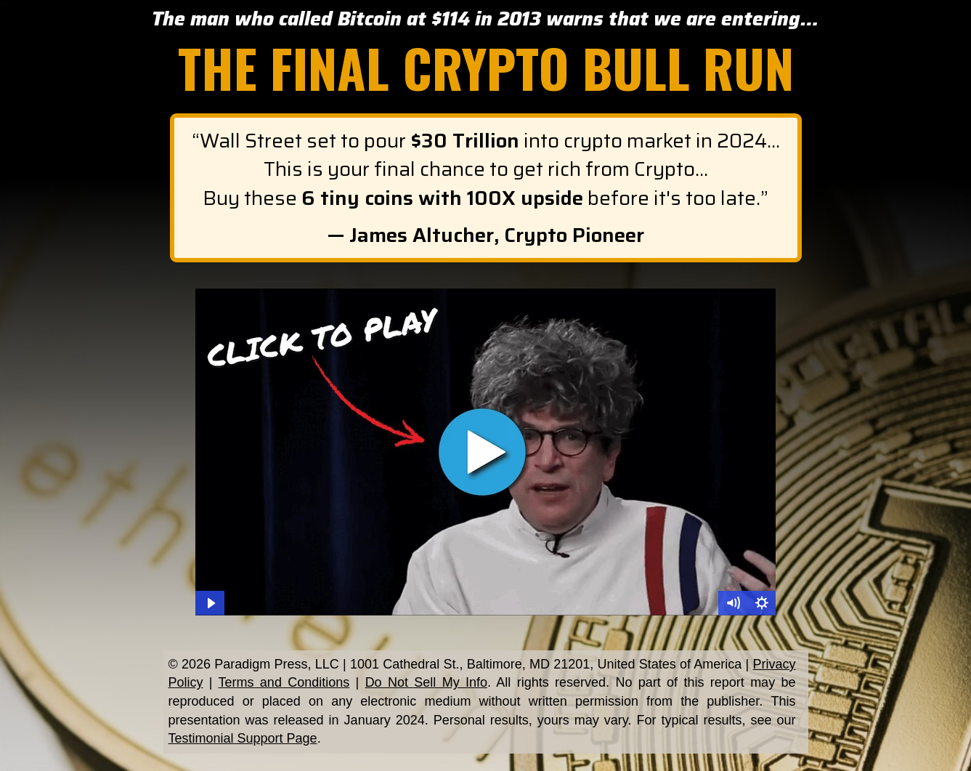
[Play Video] (209, 603)
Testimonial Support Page (242, 738)
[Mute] (732, 603)
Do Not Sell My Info (426, 682)
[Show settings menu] (761, 603)
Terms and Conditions (284, 682)
